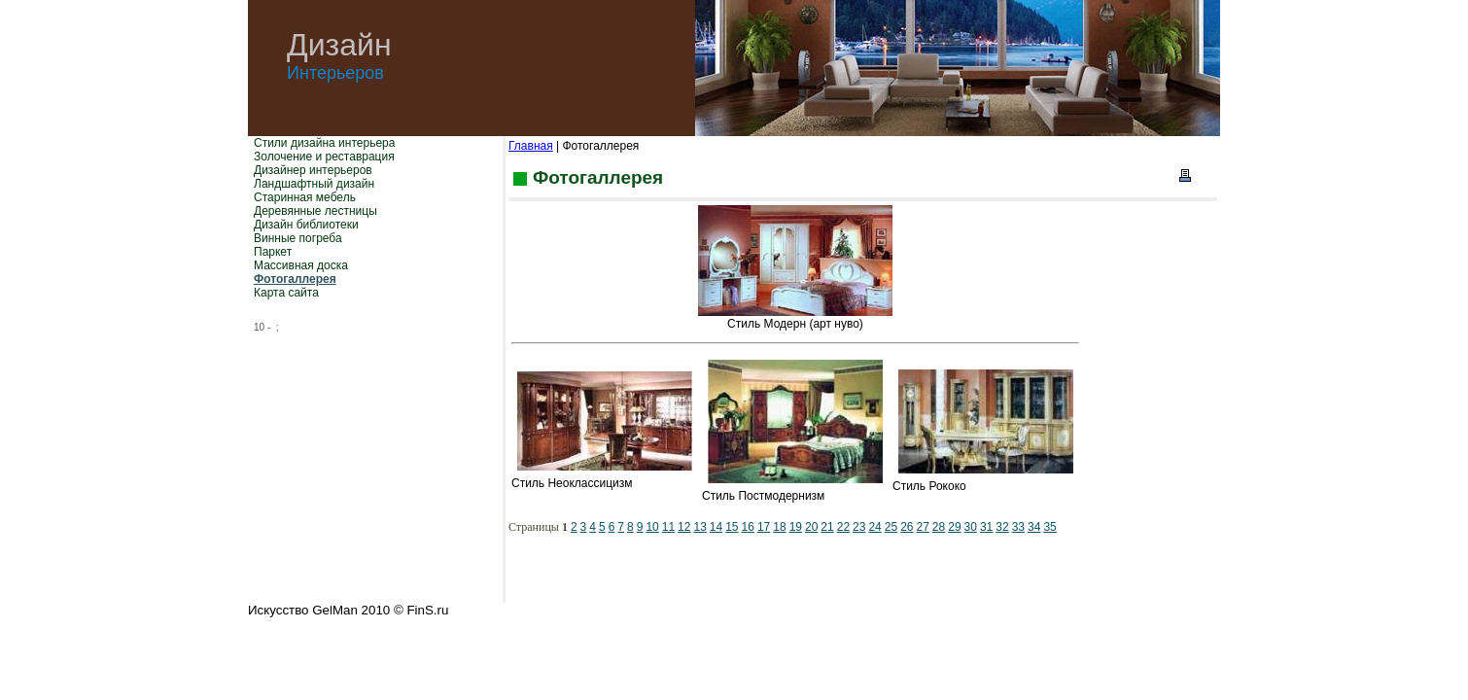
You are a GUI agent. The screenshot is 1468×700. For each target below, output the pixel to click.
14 (716, 527)
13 (699, 527)
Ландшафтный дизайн (314, 184)
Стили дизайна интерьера (324, 143)
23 (859, 527)
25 (891, 527)
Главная (530, 146)
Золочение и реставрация (324, 156)
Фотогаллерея (295, 279)
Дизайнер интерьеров (313, 170)
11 (668, 527)
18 (779, 527)
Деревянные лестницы (315, 211)
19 (795, 527)
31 (986, 527)
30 (970, 527)
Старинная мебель (305, 197)
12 (684, 527)
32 (1002, 527)
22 (843, 527)
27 (923, 527)
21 (827, 527)
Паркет (273, 252)
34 (1034, 527)
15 (731, 527)
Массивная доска (301, 265)
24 (874, 527)
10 (652, 527)
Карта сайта (286, 292)
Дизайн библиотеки (306, 224)
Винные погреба (298, 238)
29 (954, 527)
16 (748, 527)
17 (763, 527)
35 (1049, 527)
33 (1018, 527)
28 (938, 527)
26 (906, 527)
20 (811, 527)
